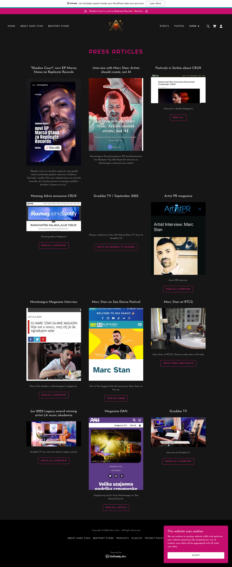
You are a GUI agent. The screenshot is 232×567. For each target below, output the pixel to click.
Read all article (116, 508)
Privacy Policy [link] (154, 538)
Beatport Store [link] (58, 26)
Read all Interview (54, 245)
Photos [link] (179, 26)
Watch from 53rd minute (178, 363)
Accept (196, 555)
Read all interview (54, 395)
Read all (178, 117)
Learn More (155, 3)
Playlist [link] (136, 538)
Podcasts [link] (122, 538)
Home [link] (11, 26)
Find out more (116, 398)
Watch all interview (54, 461)
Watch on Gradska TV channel (116, 247)
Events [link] (164, 26)
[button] (194, 26)
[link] (116, 26)
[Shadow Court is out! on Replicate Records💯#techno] (116, 11)
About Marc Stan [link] (31, 26)
